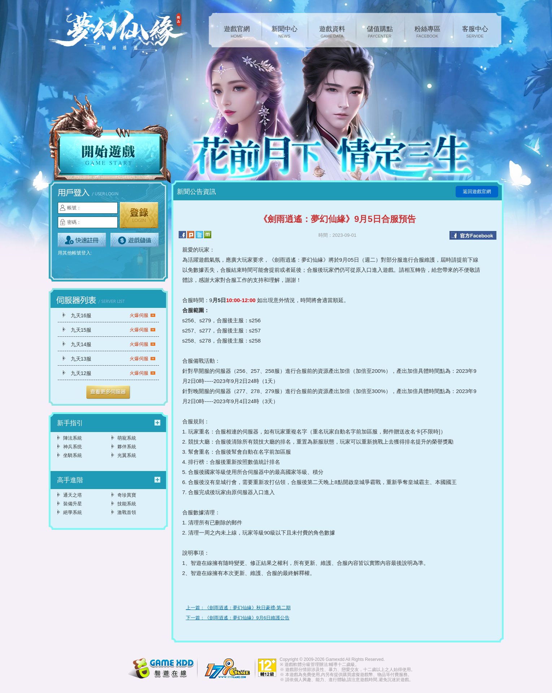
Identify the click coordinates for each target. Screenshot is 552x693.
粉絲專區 (427, 32)
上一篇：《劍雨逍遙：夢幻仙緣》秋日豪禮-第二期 (238, 607)
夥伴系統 (126, 446)
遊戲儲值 (134, 240)
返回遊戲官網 (477, 191)
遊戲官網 (237, 32)
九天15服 (113, 329)
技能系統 (126, 503)
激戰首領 (126, 512)
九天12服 (113, 373)
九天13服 (113, 358)
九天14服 (113, 344)
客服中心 (475, 32)
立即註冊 (82, 240)
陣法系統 (72, 438)
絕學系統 (72, 512)
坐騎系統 (72, 455)
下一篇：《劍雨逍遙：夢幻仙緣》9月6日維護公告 (238, 617)
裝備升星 (72, 503)
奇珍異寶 (126, 495)
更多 (108, 392)
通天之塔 (72, 495)
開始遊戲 (110, 140)
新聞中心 (284, 32)
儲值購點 (380, 32)
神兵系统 (72, 446)
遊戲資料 (332, 32)
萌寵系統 (126, 438)
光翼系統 (126, 455)
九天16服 (113, 315)
